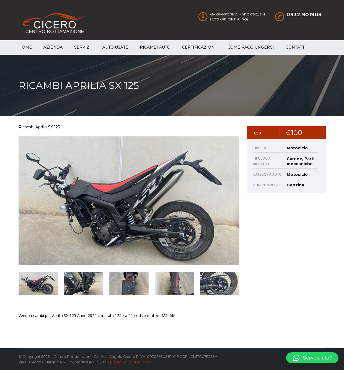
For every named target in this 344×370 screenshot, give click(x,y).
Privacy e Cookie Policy (131, 362)
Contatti (296, 47)
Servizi (82, 47)
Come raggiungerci (250, 47)
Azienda (53, 47)
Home (25, 47)
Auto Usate (115, 47)
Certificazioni (199, 47)
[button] (312, 357)
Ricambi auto (155, 47)
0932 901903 (304, 15)
